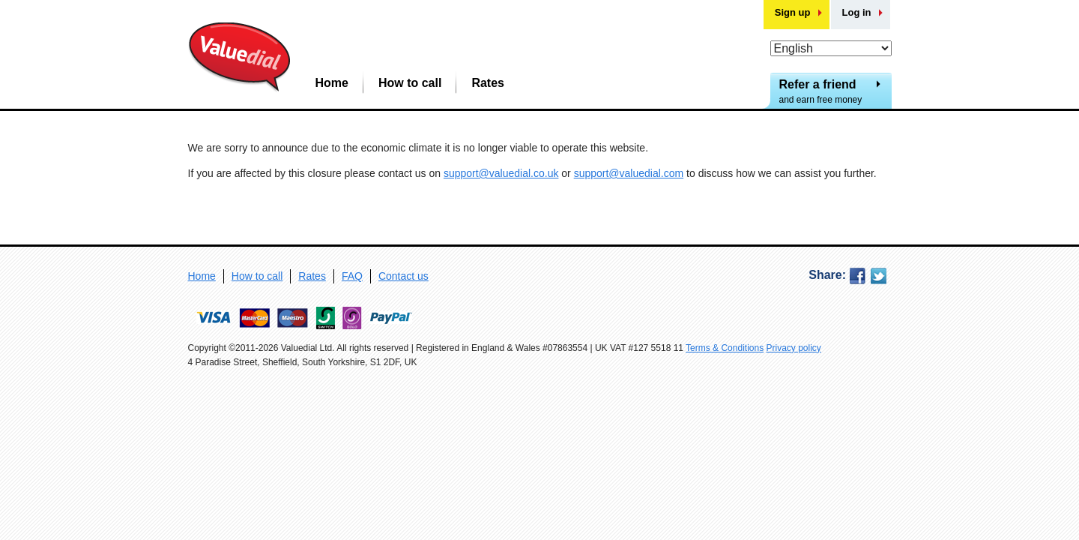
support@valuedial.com (629, 173)
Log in (856, 12)
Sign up (793, 12)
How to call (409, 82)
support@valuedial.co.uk (501, 173)
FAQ (352, 276)
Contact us (403, 276)
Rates (487, 82)
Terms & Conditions (725, 348)
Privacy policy (794, 348)
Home (331, 82)
